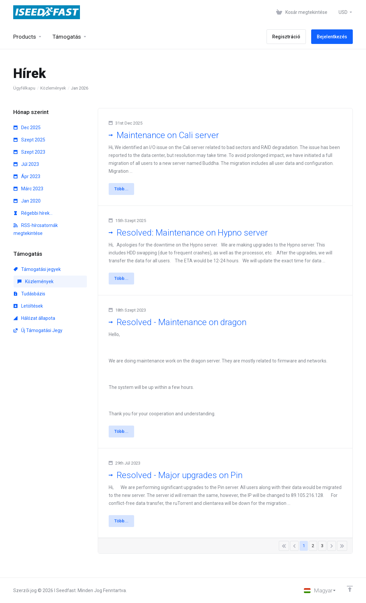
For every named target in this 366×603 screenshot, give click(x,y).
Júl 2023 (26, 164)
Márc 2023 (28, 188)
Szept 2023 (29, 152)
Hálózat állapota (34, 318)
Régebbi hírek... (33, 213)
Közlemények (53, 88)
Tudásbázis (29, 293)
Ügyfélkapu (24, 88)
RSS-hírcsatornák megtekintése (36, 229)
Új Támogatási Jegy (38, 330)
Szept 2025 (29, 139)
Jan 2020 (27, 201)
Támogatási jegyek (37, 269)
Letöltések (28, 306)
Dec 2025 (27, 127)
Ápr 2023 (27, 176)
